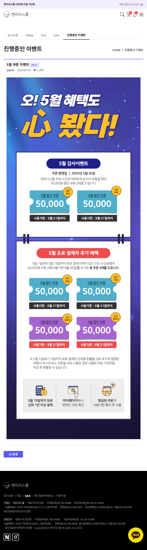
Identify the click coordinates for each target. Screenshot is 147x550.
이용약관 (61, 495)
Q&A (56, 35)
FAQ (43, 35)
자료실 (29, 35)
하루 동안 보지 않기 (129, 4)
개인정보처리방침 (43, 495)
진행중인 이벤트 (76, 35)
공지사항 (12, 35)
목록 (13, 454)
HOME (116, 49)
